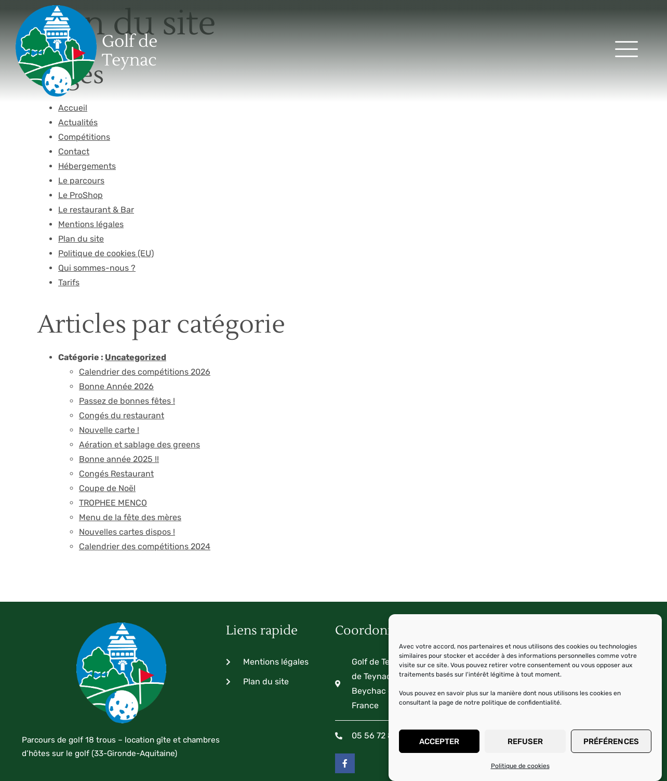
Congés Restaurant (116, 415)
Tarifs (68, 224)
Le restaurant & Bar (96, 151)
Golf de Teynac (81, 23)
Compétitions (84, 78)
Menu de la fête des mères (130, 459)
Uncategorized (135, 298)
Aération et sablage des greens (139, 386)
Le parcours (81, 122)
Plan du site (81, 180)
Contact (73, 93)
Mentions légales (91, 165)
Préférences (611, 741)
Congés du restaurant (121, 357)
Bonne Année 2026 (116, 328)
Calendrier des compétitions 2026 (144, 313)
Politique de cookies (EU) (106, 195)
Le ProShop (80, 136)
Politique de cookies (520, 766)
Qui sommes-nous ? (97, 209)
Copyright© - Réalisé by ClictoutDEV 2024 (115, 746)
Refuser (525, 741)
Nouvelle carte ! (109, 371)
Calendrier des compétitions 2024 (144, 488)
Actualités (78, 64)
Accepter (439, 741)
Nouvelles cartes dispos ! (127, 473)
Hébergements (87, 107)
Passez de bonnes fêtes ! (127, 342)
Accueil (72, 49)
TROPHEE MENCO (113, 444)
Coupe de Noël (107, 429)
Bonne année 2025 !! (119, 400)
